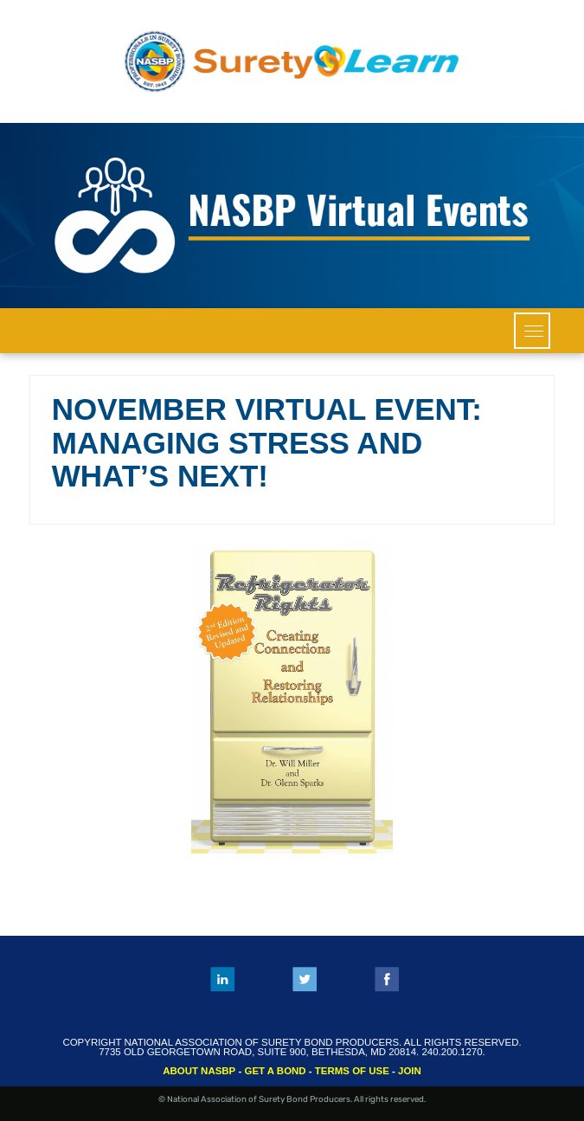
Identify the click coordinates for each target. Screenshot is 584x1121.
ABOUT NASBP (199, 1071)
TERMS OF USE (352, 1071)
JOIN (409, 1071)
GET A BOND (274, 1071)
